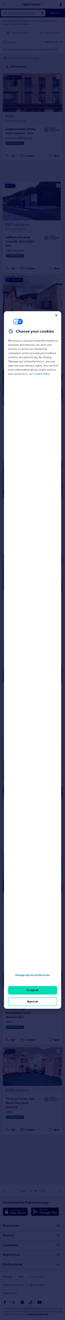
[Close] (56, 315)
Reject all (32, 1001)
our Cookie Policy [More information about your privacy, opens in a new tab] (39, 374)
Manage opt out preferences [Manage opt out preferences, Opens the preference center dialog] (32, 975)
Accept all (32, 990)
